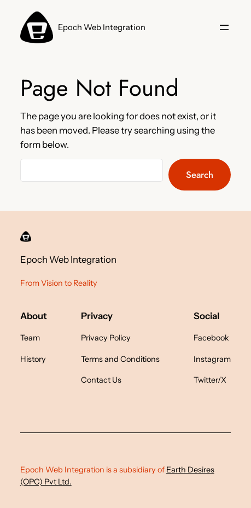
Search (199, 174)
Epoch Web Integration (101, 27)
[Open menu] (224, 27)
